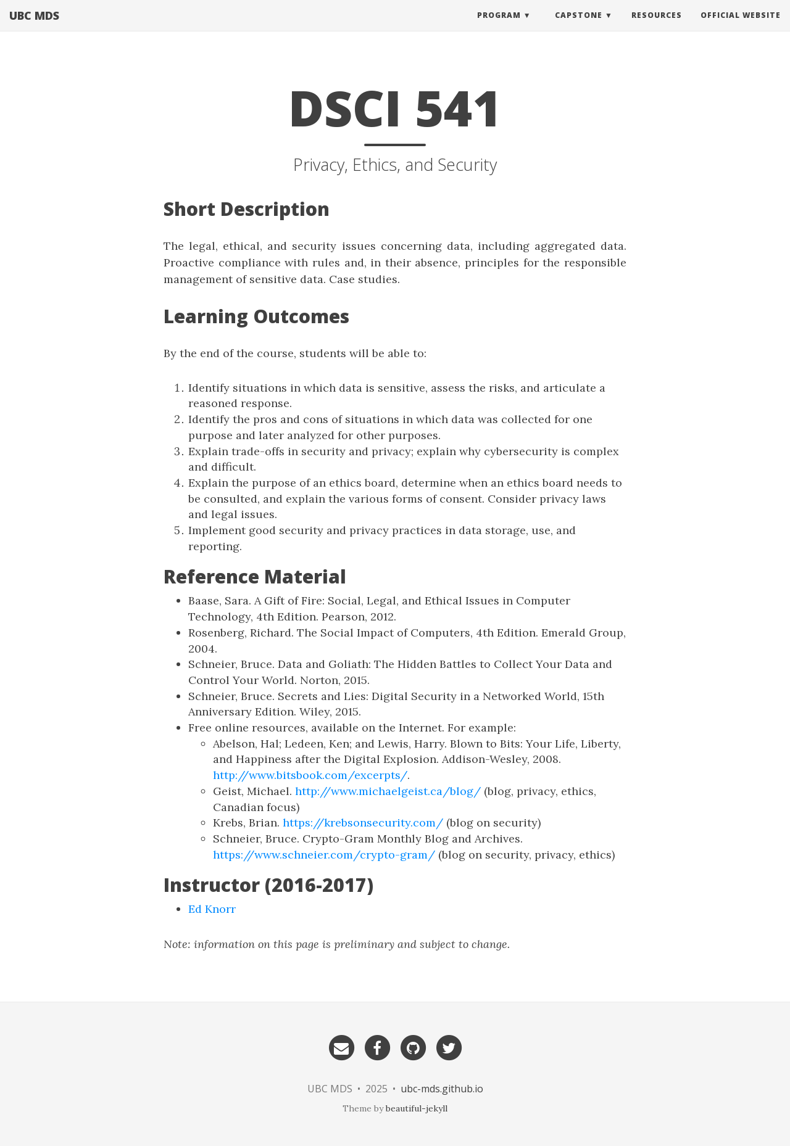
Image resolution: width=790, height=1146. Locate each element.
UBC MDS (34, 27)
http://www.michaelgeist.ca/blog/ (388, 791)
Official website (741, 27)
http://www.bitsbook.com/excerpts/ (310, 775)
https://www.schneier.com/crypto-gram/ (324, 854)
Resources (656, 27)
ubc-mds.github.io (442, 1088)
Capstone (578, 27)
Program (499, 27)
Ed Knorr (212, 909)
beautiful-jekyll (416, 1108)
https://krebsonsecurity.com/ (363, 822)
